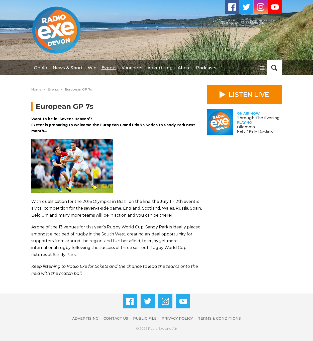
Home (36, 89)
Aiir (174, 328)
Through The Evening (258, 117)
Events (109, 67)
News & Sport (68, 67)
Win (92, 67)
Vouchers (132, 67)
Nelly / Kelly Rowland (255, 131)
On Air (41, 67)
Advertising (160, 67)
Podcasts (206, 67)
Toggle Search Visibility (274, 67)
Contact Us (115, 318)
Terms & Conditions (219, 318)
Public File (145, 318)
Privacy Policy (177, 318)
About (184, 67)
